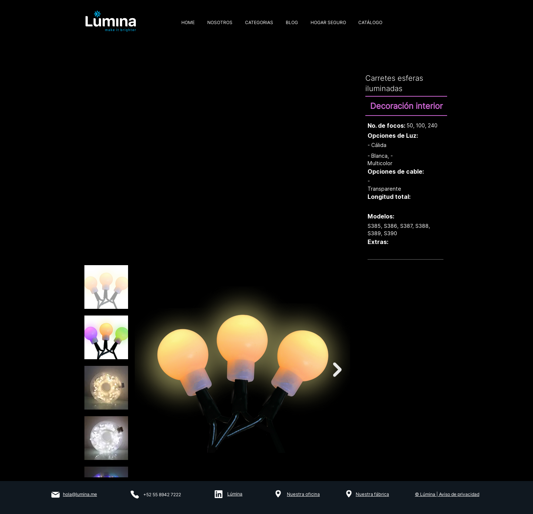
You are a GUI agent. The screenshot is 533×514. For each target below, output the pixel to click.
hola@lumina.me (80, 494)
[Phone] (134, 494)
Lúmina (234, 494)
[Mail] (55, 494)
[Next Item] (337, 369)
